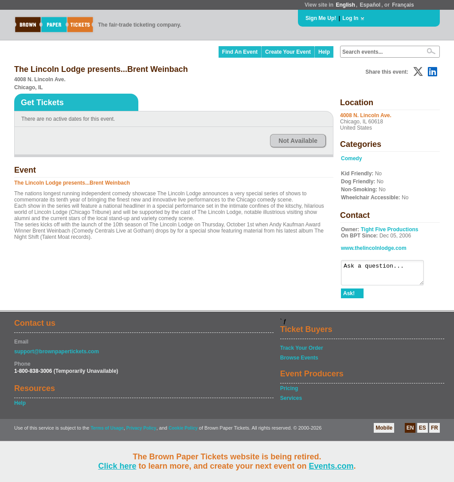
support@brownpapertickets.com (56, 355)
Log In (350, 18)
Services (291, 402)
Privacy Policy (141, 432)
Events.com (331, 466)
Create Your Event (288, 52)
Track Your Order (301, 352)
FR (434, 432)
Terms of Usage (106, 432)
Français (403, 5)
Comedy (351, 158)
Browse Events (299, 362)
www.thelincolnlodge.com (374, 248)
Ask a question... (387, 274)
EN (410, 432)
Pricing (289, 392)
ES (422, 432)
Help (324, 52)
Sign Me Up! (320, 18)
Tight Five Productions (390, 229)
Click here (117, 466)
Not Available (297, 140)
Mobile (384, 432)
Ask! (349, 297)
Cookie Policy (183, 432)
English (345, 5)
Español (370, 5)
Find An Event (240, 52)
